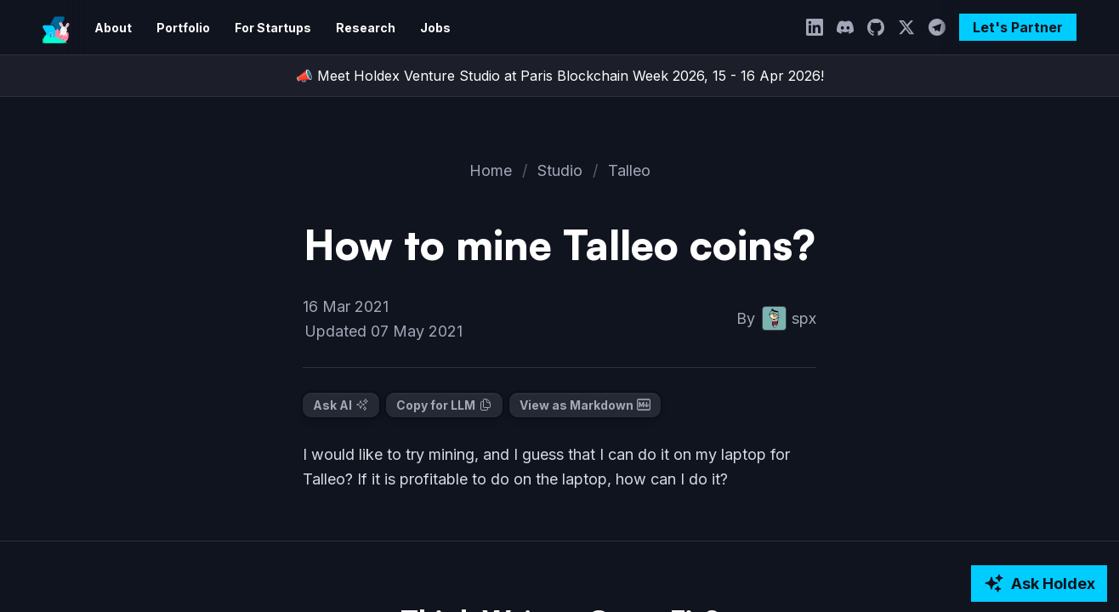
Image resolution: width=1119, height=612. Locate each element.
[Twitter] (910, 27)
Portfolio (179, 27)
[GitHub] (880, 27)
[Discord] (849, 27)
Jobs (418, 27)
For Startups (264, 27)
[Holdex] (56, 27)
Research (352, 27)
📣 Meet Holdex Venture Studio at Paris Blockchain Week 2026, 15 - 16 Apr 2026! (559, 75)
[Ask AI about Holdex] (1038, 584)
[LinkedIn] (818, 27)
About (112, 27)
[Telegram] (941, 27)
